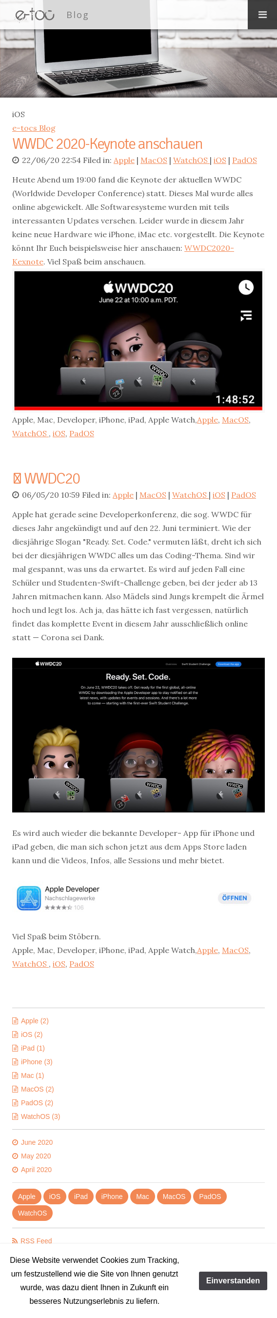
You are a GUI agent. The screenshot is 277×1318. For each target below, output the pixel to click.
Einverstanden (233, 1281)
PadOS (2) (37, 1103)
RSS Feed (36, 1241)
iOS (220, 160)
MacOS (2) (37, 1089)
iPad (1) (33, 1048)
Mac (142, 1196)
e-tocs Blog (34, 128)
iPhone (112, 1196)
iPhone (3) (37, 1062)
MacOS (153, 160)
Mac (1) (32, 1075)
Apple (124, 160)
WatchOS (191, 160)
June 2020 (37, 1142)
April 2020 (36, 1170)
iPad (81, 1196)
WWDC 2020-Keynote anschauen (107, 143)
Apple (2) (35, 1021)
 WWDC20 (45, 478)
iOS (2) (31, 1034)
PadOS (244, 160)
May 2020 (36, 1156)
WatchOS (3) (40, 1116)
